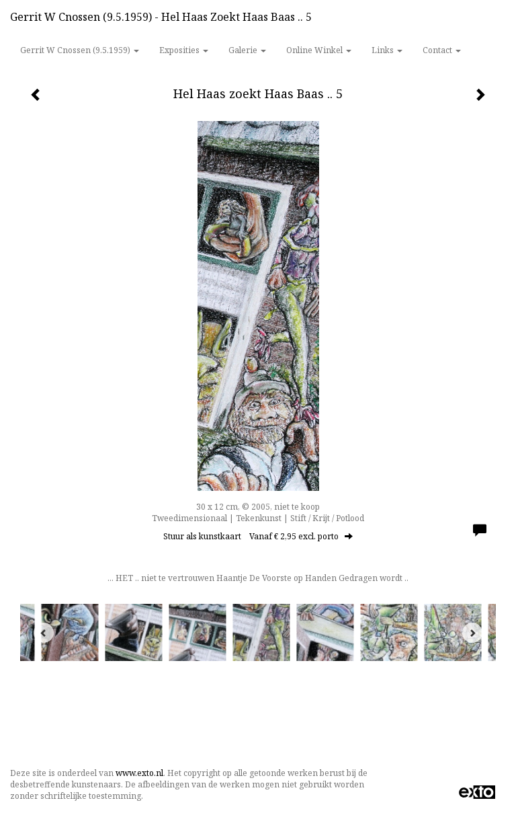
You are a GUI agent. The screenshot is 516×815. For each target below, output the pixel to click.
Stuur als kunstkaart (258, 536)
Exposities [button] (183, 50)
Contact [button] (442, 50)
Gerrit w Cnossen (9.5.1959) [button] (79, 50)
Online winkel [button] (318, 50)
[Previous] (44, 633)
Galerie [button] (247, 50)
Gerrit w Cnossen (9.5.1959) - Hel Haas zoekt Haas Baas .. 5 (161, 16)
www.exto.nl (139, 773)
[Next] (472, 633)
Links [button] (387, 50)
